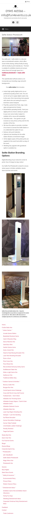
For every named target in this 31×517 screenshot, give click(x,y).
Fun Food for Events (8, 440)
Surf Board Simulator (9, 417)
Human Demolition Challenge (12, 420)
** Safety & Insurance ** (8, 475)
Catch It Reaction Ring (9, 339)
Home (3, 324)
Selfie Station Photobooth (10, 457)
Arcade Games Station (9, 333)
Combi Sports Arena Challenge (12, 390)
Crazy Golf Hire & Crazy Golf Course (13, 393)
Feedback (5, 507)
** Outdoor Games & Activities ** (11, 381)
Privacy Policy (7, 481)
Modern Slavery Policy (9, 484)
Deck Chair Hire (6, 438)
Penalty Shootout (8, 428)
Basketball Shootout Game (11, 336)
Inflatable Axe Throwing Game (12, 398)
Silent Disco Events (7, 472)
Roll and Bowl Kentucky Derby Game (14, 367)
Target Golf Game (8, 431)
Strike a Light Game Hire (10, 372)
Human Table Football (9, 423)
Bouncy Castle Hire (8, 384)
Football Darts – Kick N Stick (11, 396)
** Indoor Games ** (7, 330)
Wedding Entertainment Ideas (12, 498)
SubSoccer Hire (7, 375)
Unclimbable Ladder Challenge (12, 426)
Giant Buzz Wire (8, 344)
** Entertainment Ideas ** (9, 487)
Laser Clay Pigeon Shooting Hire (12, 412)
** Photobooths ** (7, 452)
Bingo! (4, 443)
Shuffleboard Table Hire (10, 369)
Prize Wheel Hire (8, 364)
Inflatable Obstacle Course (11, 406)
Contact (4, 510)
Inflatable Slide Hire (9, 409)
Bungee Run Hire (8, 387)
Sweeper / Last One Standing (12, 415)
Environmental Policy (9, 478)
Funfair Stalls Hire (7, 327)
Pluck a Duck (7, 358)
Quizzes (4, 467)
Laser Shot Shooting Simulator (12, 355)
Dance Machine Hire (9, 342)
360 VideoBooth (8, 455)
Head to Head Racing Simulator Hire (13, 353)
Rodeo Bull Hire (6, 435)
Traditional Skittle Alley (10, 378)
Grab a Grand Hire (8, 350)
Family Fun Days (8, 496)
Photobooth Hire (8, 463)
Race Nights (5, 469)
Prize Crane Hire (8, 361)
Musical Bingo (6, 446)
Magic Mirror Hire (8, 460)
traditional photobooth (9, 72)
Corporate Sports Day (8, 449)
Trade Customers (8, 513)
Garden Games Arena (9, 347)
